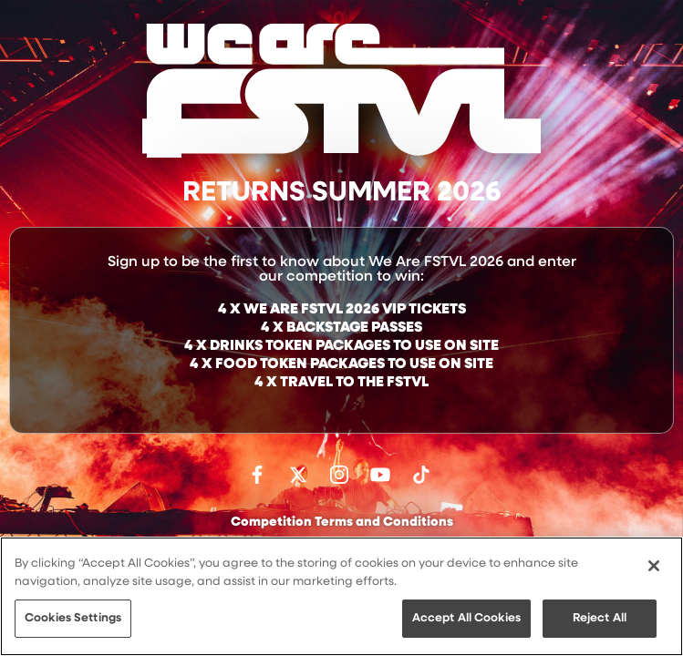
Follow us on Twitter (298, 474)
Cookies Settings (73, 618)
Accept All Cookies (466, 618)
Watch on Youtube (380, 474)
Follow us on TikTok (421, 474)
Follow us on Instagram (339, 474)
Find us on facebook (257, 474)
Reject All (599, 618)
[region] (341, 596)
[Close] (654, 566)
